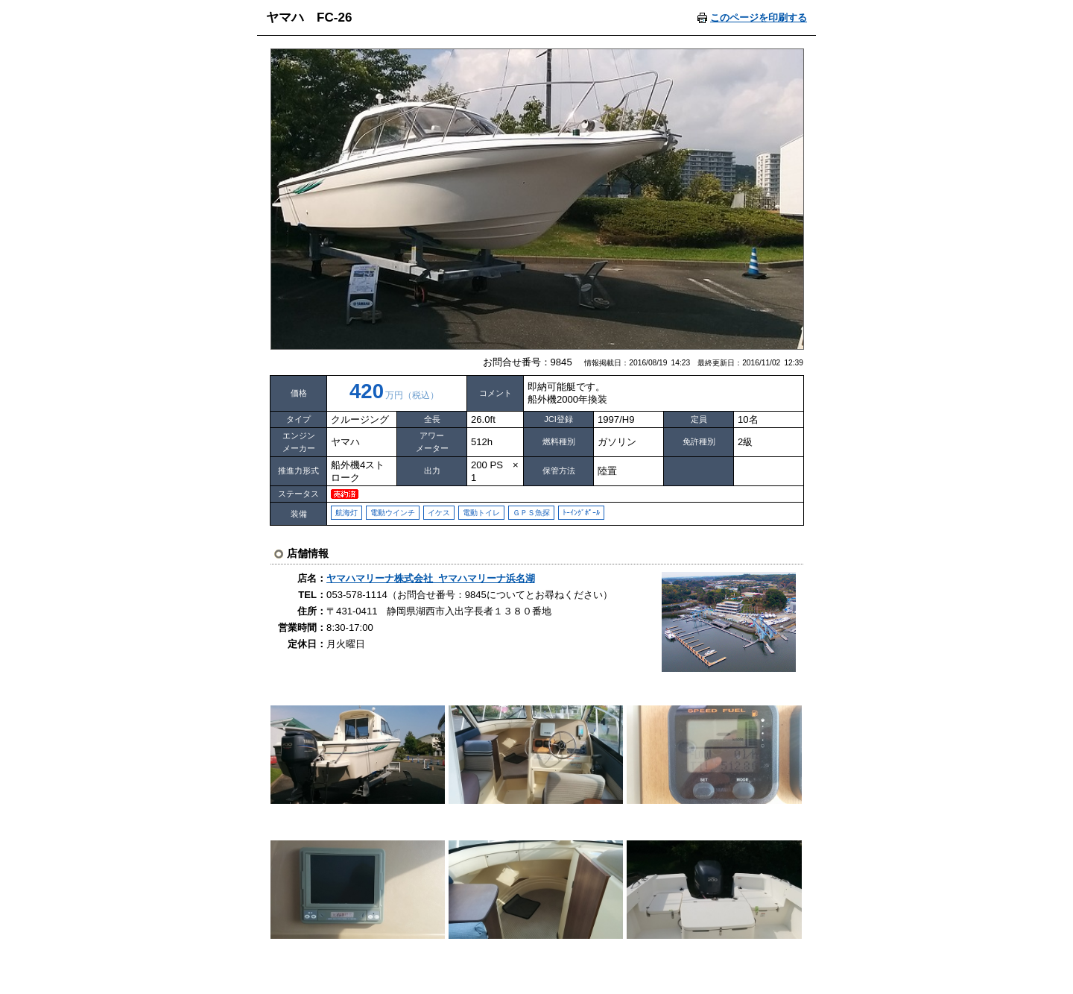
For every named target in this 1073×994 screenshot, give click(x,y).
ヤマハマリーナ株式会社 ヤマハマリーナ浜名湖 (430, 578)
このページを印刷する (758, 17)
